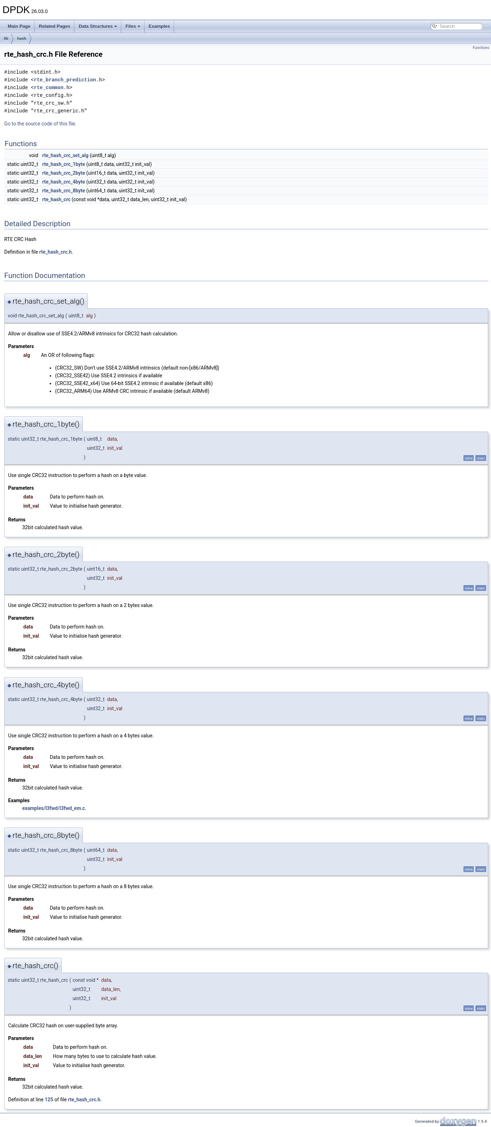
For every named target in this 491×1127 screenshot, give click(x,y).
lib (6, 38)
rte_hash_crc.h (55, 252)
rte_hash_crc (56, 199)
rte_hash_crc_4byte (63, 182)
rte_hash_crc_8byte (63, 190)
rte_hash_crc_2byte (63, 173)
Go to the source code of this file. (40, 123)
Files (132, 26)
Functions (481, 47)
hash (21, 38)
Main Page (19, 26)
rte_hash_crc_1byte (63, 164)
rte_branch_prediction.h (68, 79)
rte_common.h (51, 87)
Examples (159, 26)
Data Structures (98, 26)
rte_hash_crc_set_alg (65, 155)
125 (49, 1099)
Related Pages (54, 26)
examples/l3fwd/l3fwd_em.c (53, 808)
